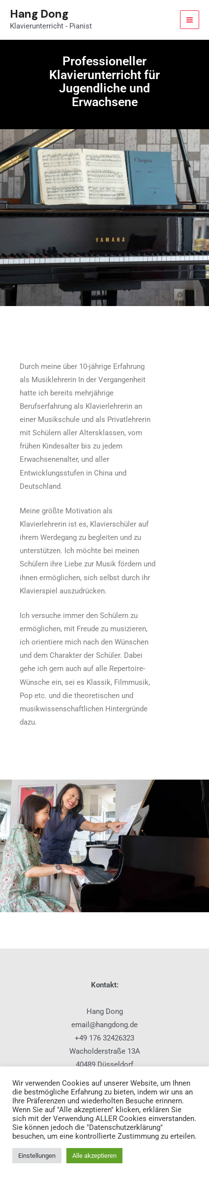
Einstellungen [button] (37, 1155)
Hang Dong (39, 13)
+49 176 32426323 (104, 1038)
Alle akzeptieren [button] (94, 1155)
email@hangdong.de (104, 1024)
